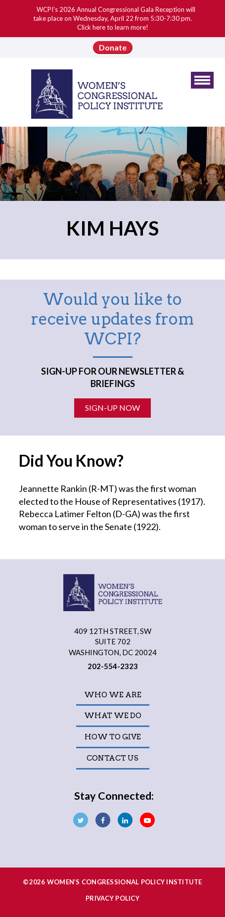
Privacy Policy (112, 898)
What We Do (112, 715)
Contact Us (112, 758)
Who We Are (112, 694)
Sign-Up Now (112, 407)
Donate (113, 47)
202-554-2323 (113, 666)
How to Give (113, 736)
